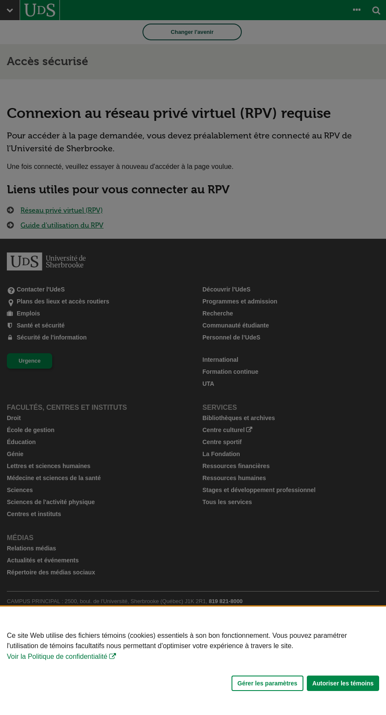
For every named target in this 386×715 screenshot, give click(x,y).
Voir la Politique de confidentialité (57, 656)
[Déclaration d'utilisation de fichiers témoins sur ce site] (193, 661)
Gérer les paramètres (267, 683)
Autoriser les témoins (343, 683)
